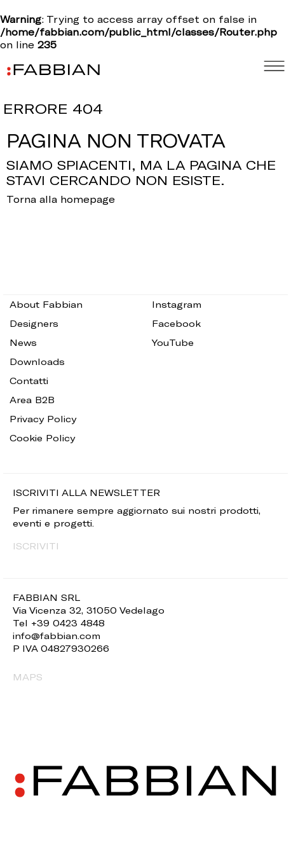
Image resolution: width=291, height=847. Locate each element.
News (23, 342)
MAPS (28, 676)
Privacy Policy (43, 418)
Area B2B (32, 399)
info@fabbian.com (56, 635)
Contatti (29, 380)
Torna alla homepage (60, 199)
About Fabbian (46, 304)
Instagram (176, 304)
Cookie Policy (42, 437)
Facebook (176, 323)
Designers (34, 323)
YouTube (173, 342)
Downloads (37, 361)
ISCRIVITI (36, 546)
